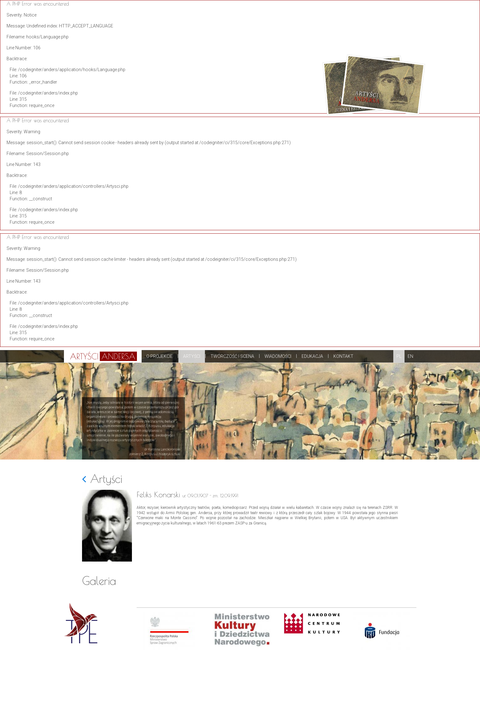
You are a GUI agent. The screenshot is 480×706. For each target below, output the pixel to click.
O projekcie (159, 356)
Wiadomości (277, 356)
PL (398, 356)
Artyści (191, 356)
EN (410, 356)
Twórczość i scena (232, 356)
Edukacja (312, 356)
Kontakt (343, 356)
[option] (172, 659)
